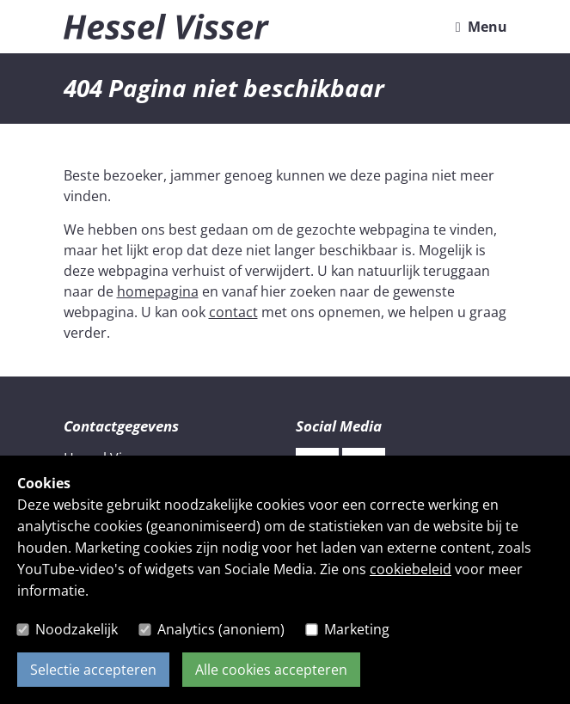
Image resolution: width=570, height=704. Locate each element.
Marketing (356, 629)
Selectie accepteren (93, 669)
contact (233, 312)
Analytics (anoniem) (221, 629)
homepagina (158, 291)
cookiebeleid (410, 569)
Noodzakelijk (76, 629)
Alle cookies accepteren (271, 669)
